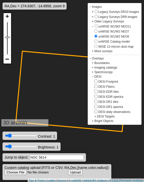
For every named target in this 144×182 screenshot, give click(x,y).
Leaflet (51, 180)
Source (61, 180)
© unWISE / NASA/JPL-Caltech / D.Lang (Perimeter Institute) (105, 180)
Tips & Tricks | (38, 180)
